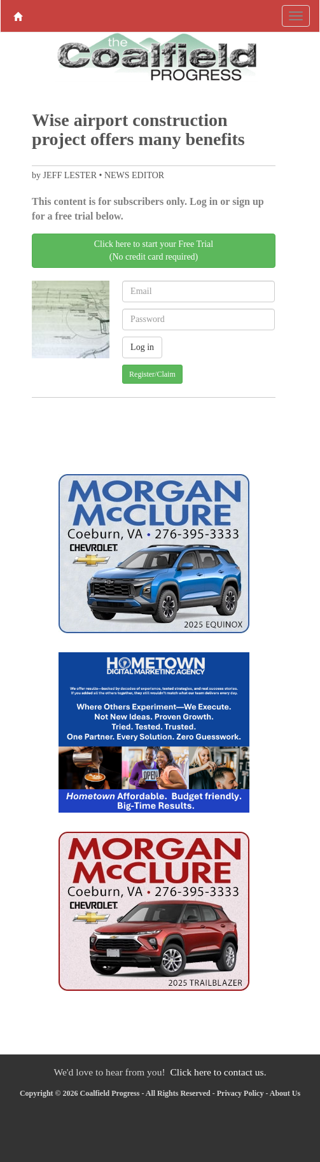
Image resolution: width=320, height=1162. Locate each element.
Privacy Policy (240, 1093)
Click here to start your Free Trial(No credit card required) (153, 250)
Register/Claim (152, 374)
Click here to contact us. (218, 1072)
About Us (285, 1093)
